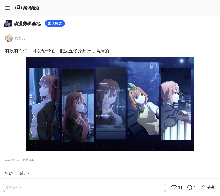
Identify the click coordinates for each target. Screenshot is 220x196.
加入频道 (55, 23)
